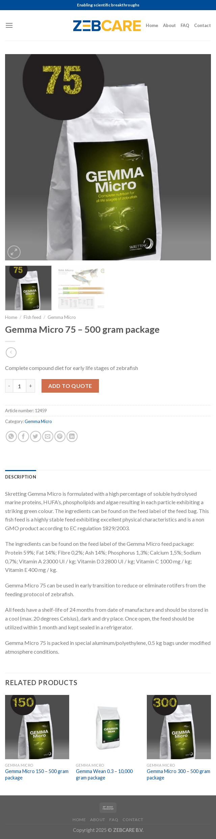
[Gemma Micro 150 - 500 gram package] (37, 727)
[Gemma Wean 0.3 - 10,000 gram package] (108, 727)
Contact (202, 25)
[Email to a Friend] (47, 436)
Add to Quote (70, 385)
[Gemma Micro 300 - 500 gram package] (179, 727)
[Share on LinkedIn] (72, 436)
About (169, 25)
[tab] (20, 477)
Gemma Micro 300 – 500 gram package (178, 774)
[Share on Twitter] (35, 436)
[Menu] (9, 25)
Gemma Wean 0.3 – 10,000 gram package (104, 774)
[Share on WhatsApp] (11, 436)
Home (152, 25)
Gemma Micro (62, 317)
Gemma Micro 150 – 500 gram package (37, 774)
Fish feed (32, 317)
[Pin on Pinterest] (59, 436)
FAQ (185, 25)
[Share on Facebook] (23, 436)
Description (20, 477)
